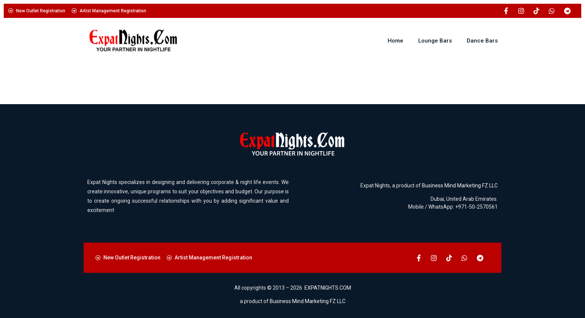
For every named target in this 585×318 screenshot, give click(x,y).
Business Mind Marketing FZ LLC (460, 185)
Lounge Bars (435, 40)
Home (395, 40)
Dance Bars (482, 40)
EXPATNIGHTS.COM (327, 288)
